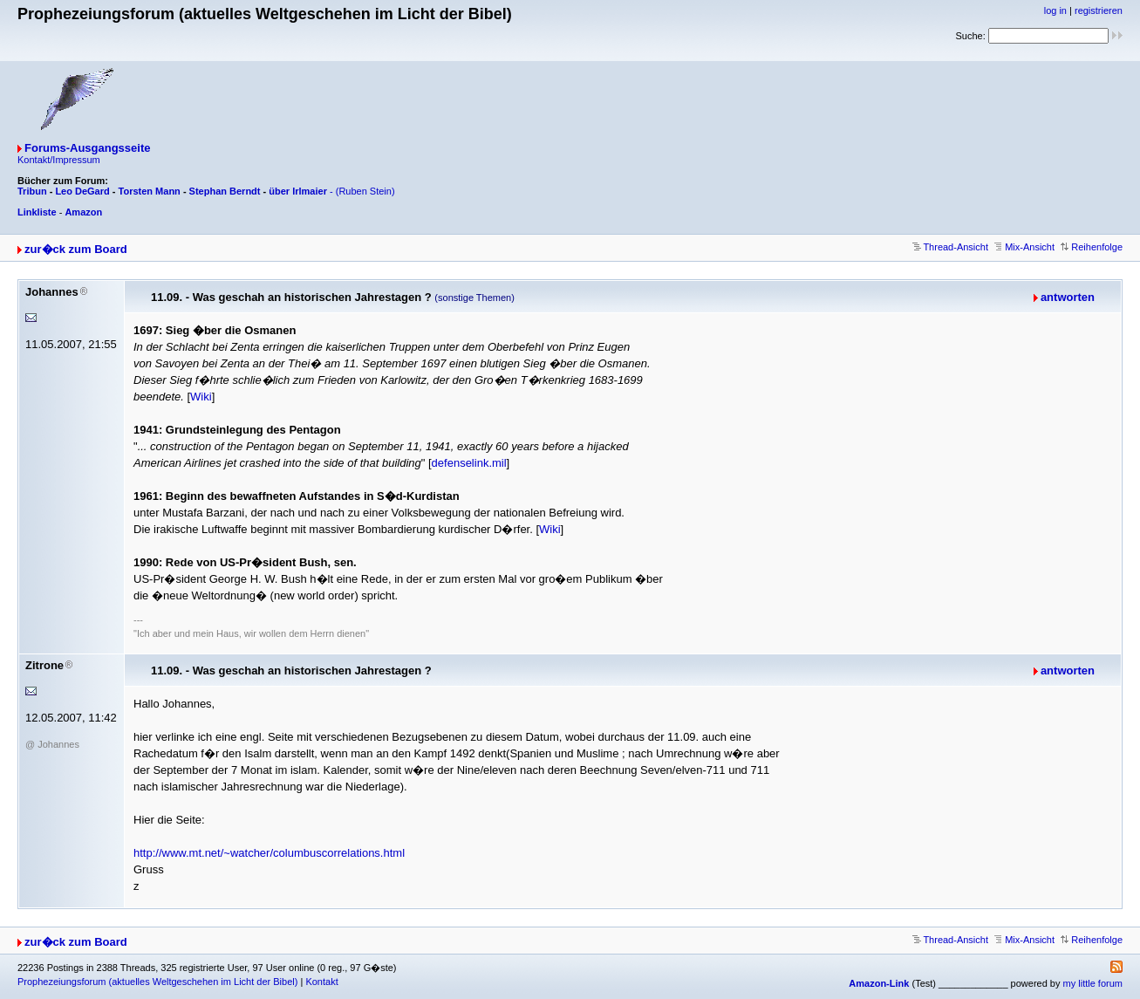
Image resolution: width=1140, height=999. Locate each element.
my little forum (1093, 983)
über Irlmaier (298, 191)
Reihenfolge (1092, 247)
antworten (1068, 297)
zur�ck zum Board (75, 249)
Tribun (32, 191)
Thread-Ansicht (950, 247)
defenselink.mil (469, 462)
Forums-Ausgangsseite (87, 147)
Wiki (201, 396)
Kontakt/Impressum (58, 159)
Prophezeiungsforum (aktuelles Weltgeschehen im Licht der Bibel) (157, 981)
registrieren (1099, 10)
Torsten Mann (150, 191)
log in (1055, 10)
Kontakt (321, 981)
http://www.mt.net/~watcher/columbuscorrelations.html (269, 852)
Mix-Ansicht (1024, 247)
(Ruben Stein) (365, 191)
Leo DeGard (82, 191)
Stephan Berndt (225, 191)
